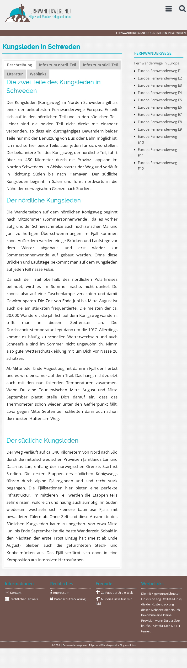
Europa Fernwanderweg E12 (157, 165)
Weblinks (38, 74)
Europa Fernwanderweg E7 (160, 114)
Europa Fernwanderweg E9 (160, 129)
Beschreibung (19, 65)
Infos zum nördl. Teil (57, 65)
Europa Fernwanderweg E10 (157, 139)
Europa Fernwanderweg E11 (157, 152)
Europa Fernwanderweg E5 (160, 99)
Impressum (61, 593)
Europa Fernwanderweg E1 (160, 70)
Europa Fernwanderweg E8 (160, 121)
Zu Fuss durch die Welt (117, 593)
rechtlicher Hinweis (24, 599)
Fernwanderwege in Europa (156, 63)
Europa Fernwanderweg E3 (160, 85)
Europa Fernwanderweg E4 (160, 92)
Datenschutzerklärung (69, 599)
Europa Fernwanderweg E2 (160, 78)
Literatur (15, 74)
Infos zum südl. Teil (100, 65)
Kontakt (15, 593)
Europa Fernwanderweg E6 (160, 107)
